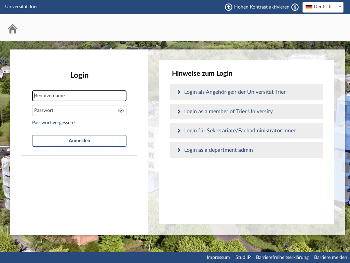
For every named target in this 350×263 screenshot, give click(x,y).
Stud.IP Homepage (317, 27)
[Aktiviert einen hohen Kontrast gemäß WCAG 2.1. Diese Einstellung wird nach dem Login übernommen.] (295, 7)
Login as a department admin (218, 150)
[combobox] (323, 7)
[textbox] (323, 7)
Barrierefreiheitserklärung (282, 257)
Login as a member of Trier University (228, 111)
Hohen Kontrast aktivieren (262, 7)
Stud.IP (243, 257)
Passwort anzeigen (121, 110)
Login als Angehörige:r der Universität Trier (235, 92)
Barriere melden (330, 257)
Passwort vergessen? (53, 122)
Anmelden (79, 140)
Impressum (218, 257)
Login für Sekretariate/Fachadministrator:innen (240, 130)
